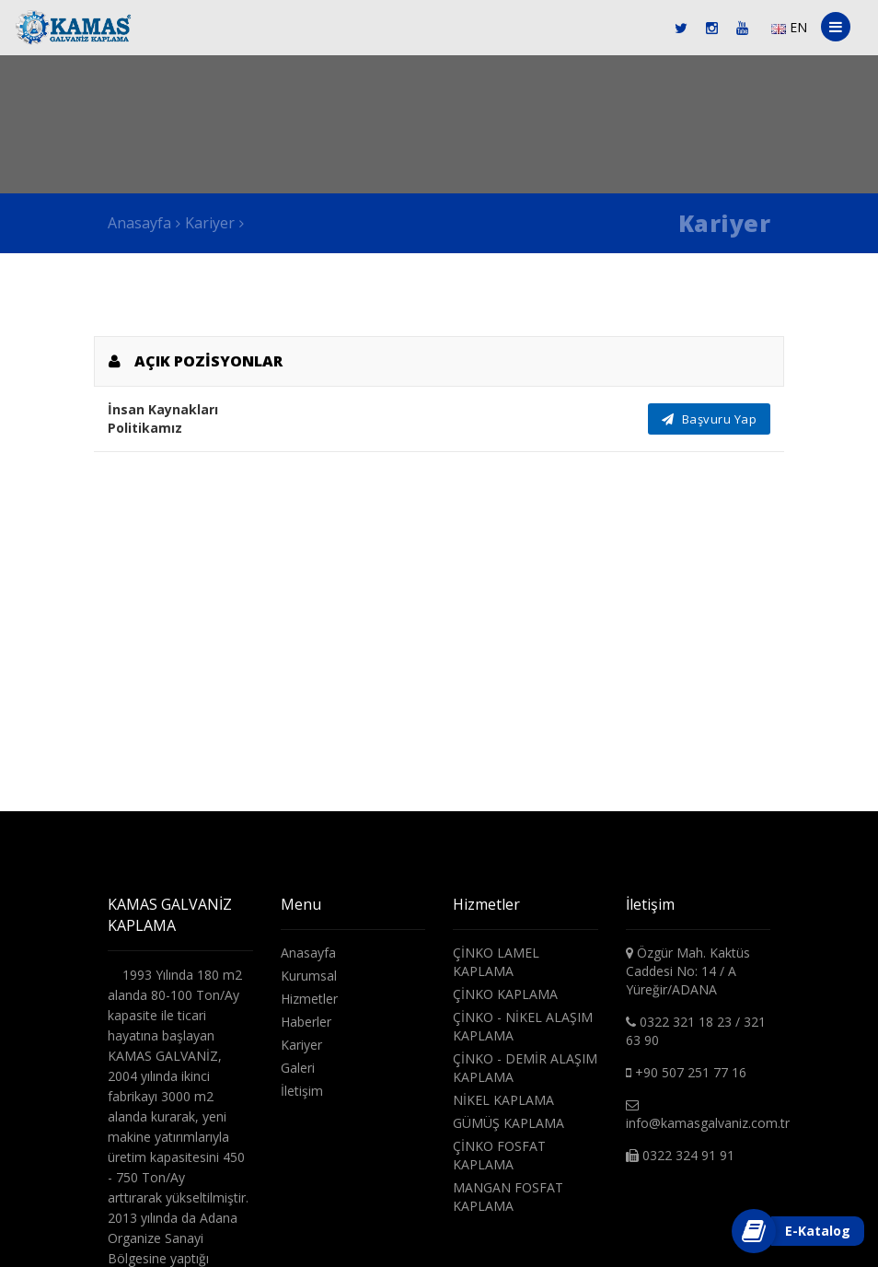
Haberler (306, 1021)
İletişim (302, 1090)
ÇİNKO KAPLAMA (505, 994)
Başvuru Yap (709, 419)
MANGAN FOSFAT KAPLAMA (508, 1197)
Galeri (298, 1067)
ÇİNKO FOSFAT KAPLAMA (499, 1155)
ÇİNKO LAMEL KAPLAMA (496, 962)
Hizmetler (309, 998)
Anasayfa (139, 223)
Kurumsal (309, 975)
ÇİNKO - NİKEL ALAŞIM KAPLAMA (523, 1026)
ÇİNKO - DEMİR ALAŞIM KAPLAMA (525, 1068)
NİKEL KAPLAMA (503, 1100)
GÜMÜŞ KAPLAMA (508, 1123)
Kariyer (210, 223)
